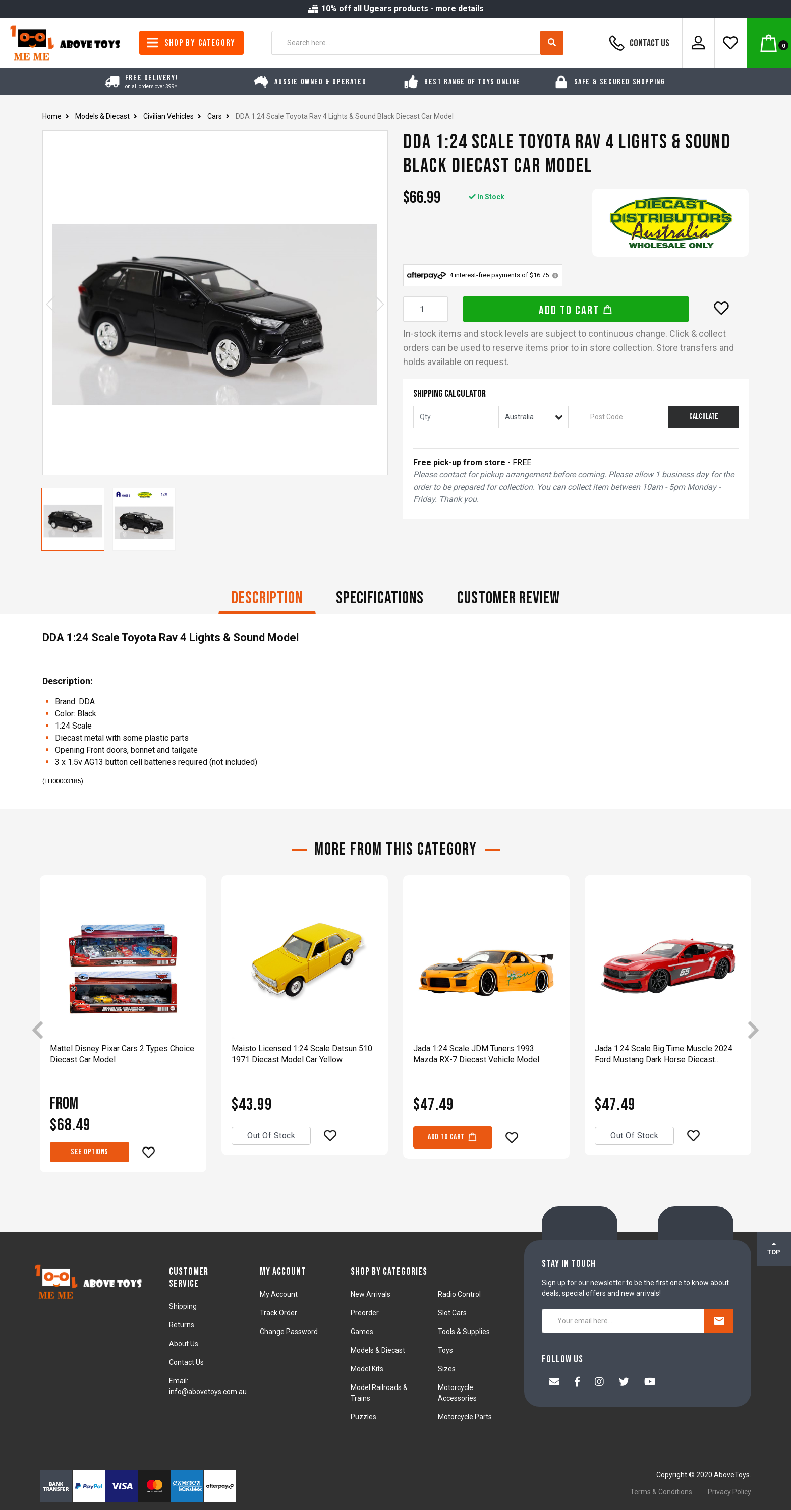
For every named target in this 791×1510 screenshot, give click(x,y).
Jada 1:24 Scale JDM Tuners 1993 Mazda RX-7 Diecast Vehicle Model (476, 1054)
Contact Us (637, 43)
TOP (773, 1248)
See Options (89, 1152)
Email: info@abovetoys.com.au (208, 1386)
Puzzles (363, 1417)
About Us (183, 1344)
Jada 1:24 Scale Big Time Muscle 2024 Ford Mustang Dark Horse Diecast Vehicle (663, 1054)
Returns (181, 1325)
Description (267, 598)
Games (362, 1331)
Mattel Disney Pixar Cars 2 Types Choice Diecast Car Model (122, 1054)
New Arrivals (370, 1294)
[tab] (267, 599)
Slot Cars (452, 1313)
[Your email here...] (623, 1321)
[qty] (448, 417)
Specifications (380, 598)
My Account (279, 1294)
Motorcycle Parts (465, 1417)
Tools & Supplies (464, 1331)
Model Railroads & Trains (379, 1392)
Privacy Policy (729, 1492)
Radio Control (459, 1294)
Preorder (365, 1313)
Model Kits (367, 1369)
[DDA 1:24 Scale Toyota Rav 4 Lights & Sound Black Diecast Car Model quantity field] (425, 309)
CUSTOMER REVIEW (508, 598)
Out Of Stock (271, 1135)
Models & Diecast (378, 1350)
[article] (123, 1030)
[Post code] (619, 417)
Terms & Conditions (661, 1492)
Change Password (289, 1331)
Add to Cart (576, 310)
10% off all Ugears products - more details (395, 8)
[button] (721, 308)
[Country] (533, 417)
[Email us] (554, 1383)
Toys (445, 1350)
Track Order (278, 1313)
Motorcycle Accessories (457, 1392)
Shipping (183, 1306)
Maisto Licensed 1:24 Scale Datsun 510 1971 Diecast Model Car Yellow (302, 1054)
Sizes (447, 1369)
